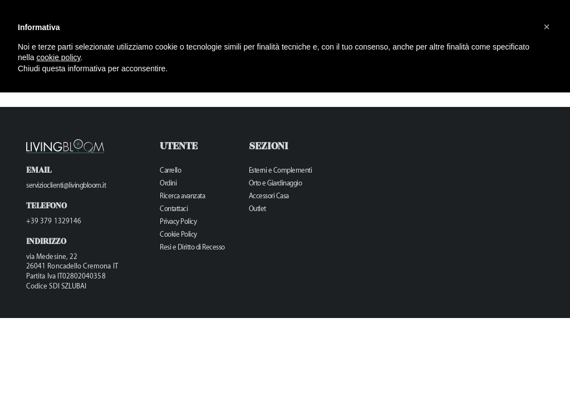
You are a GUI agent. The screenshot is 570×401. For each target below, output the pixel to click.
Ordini (168, 183)
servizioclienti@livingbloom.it (66, 185)
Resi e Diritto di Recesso (192, 247)
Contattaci (174, 208)
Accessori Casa (269, 196)
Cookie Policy (178, 234)
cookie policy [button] (58, 57)
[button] (547, 27)
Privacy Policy (178, 221)
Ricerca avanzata (182, 196)
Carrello (170, 170)
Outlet (257, 208)
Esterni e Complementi (280, 170)
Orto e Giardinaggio (275, 183)
